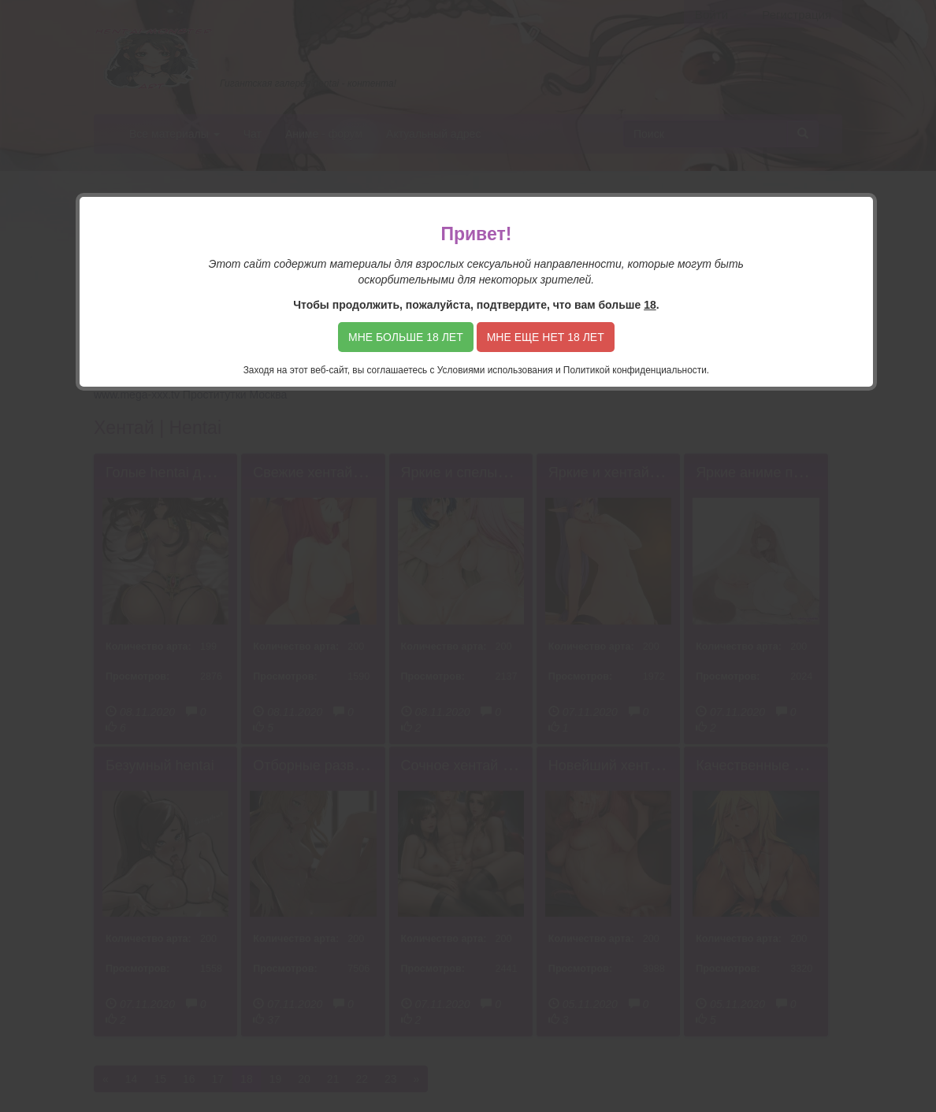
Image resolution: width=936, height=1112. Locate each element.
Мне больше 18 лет (405, 337)
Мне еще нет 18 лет (545, 337)
